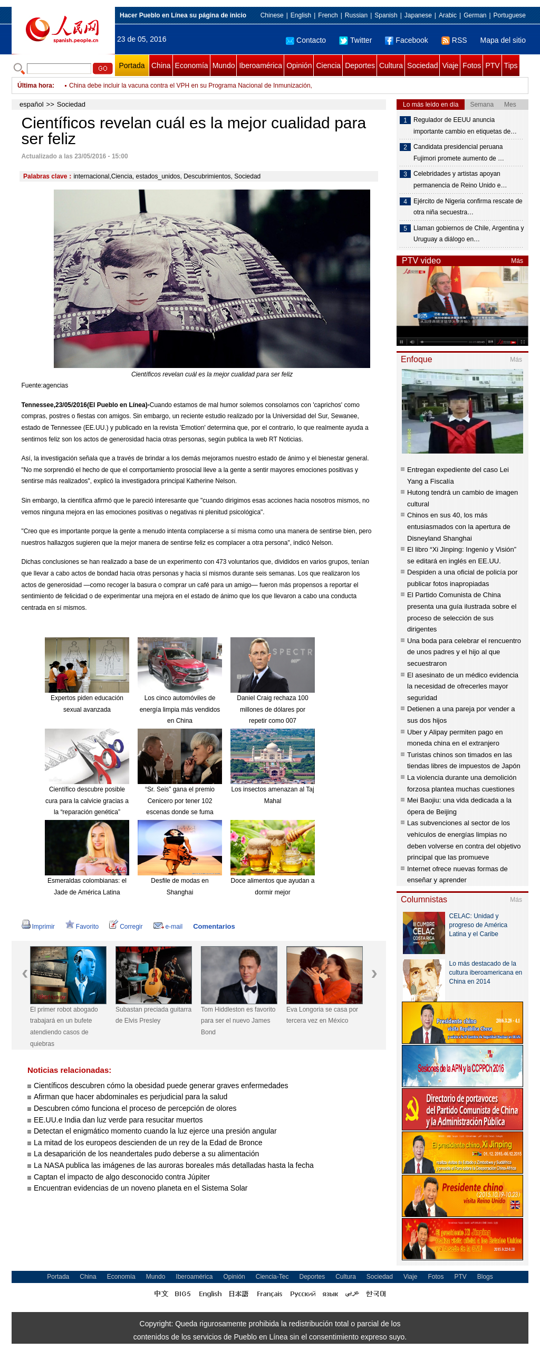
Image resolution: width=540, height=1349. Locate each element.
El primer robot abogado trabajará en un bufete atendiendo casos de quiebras (64, 1027)
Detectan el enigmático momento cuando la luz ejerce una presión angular (155, 1131)
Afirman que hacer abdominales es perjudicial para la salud (130, 1096)
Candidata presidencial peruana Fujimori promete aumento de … (458, 152)
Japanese (418, 15)
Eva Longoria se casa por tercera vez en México (322, 1015)
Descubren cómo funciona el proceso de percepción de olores (135, 1108)
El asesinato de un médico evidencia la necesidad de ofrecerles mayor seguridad (462, 686)
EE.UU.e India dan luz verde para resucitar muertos (118, 1120)
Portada (131, 65)
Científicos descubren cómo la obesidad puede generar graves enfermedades (161, 1085)
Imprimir (38, 926)
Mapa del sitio (503, 40)
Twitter (355, 40)
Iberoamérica (260, 65)
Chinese (272, 15)
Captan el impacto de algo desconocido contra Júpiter (122, 1177)
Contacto (306, 40)
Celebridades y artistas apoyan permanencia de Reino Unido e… (460, 179)
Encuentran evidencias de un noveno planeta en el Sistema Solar (141, 1188)
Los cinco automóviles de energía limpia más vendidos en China (180, 709)
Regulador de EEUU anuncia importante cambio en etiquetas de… (465, 125)
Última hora (34, 85)
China (161, 65)
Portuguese (510, 15)
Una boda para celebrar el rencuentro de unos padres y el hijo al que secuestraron (464, 652)
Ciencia (328, 65)
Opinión (299, 65)
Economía (191, 65)
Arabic (448, 15)
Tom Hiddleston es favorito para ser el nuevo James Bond (238, 1021)
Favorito (82, 926)
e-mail (168, 926)
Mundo (224, 65)
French (328, 15)
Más (517, 261)
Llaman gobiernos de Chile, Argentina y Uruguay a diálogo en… (468, 233)
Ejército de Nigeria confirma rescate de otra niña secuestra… (468, 206)
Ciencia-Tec (272, 1276)
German (475, 15)
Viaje (450, 65)
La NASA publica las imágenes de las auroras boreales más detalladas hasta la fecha (174, 1165)
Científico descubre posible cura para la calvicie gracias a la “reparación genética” (87, 801)
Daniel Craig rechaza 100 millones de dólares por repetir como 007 (272, 709)
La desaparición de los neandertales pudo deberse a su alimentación (146, 1153)
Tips (511, 65)
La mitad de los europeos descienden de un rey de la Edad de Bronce (148, 1142)
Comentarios (214, 926)
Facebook (406, 40)
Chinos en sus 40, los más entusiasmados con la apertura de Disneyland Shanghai (458, 526)
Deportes (360, 65)
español (32, 104)
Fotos (471, 65)
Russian (356, 15)
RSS (454, 40)
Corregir (125, 926)
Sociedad (422, 65)
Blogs (485, 1276)
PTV (492, 65)
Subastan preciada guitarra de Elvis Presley (153, 1015)
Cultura (391, 65)
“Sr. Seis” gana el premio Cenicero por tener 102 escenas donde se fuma (180, 801)
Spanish (385, 15)
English (301, 15)
